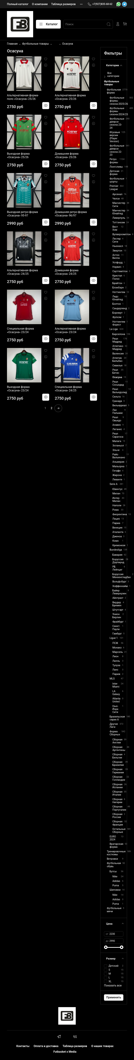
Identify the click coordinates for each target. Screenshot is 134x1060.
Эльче (116, 450)
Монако (117, 647)
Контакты (22, 1046)
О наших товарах (102, 1046)
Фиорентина (119, 514)
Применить (113, 997)
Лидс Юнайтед (117, 298)
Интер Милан (116, 500)
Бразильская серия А (117, 718)
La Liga (114, 329)
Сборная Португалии (119, 808)
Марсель (117, 652)
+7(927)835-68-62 (100, 4)
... (55, 43)
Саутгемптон (119, 271)
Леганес (117, 429)
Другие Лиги (114, 725)
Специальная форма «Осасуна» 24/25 (68, 388)
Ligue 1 (114, 638)
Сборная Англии (117, 741)
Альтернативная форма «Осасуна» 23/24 (70, 330)
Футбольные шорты (117, 180)
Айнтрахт (117, 597)
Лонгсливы (116, 166)
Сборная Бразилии (118, 763)
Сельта (116, 396)
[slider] (105, 947)
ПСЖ (115, 643)
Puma (115, 885)
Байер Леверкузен (119, 592)
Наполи (116, 505)
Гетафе (116, 470)
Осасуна (117, 377)
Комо (115, 540)
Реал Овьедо (116, 419)
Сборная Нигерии (117, 801)
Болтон (116, 303)
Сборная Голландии (118, 778)
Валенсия (118, 353)
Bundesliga (116, 549)
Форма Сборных (115, 733)
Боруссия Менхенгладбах (121, 576)
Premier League (114, 188)
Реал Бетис (115, 371)
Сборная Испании (117, 786)
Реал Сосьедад (118, 383)
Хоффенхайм (120, 586)
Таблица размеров (63, 4)
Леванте (117, 479)
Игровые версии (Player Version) (115, 137)
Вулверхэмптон (121, 234)
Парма (116, 523)
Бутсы (113, 871)
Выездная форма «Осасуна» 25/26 (18, 155)
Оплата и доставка (46, 1046)
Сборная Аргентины (118, 749)
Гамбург (117, 633)
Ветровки (112, 858)
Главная (12, 43)
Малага (116, 441)
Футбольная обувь (114, 865)
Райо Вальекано (118, 456)
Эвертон (117, 250)
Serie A (113, 484)
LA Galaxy (116, 693)
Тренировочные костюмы (116, 853)
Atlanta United (116, 700)
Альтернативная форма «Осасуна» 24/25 (22, 272)
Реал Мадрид (117, 340)
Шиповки (115, 889)
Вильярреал (119, 405)
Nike (114, 876)
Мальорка (118, 466)
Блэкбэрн (118, 287)
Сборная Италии (117, 793)
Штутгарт (117, 609)
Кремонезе (118, 545)
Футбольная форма (114, 91)
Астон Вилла (116, 257)
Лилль (116, 661)
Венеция (117, 527)
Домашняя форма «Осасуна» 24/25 (67, 272)
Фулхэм (116, 317)
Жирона (117, 475)
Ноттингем (118, 292)
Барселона (118, 334)
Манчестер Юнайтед (118, 212)
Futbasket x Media (64, 1051)
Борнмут (117, 312)
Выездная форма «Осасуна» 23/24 (18, 388)
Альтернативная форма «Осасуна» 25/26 (70, 97)
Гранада (117, 401)
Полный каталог (17, 4)
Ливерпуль (118, 217)
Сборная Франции (117, 823)
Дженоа (117, 536)
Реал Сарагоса (117, 435)
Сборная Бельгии (117, 756)
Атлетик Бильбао (117, 359)
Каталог (48, 24)
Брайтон (117, 283)
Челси (116, 198)
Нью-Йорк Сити (115, 709)
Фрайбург (118, 621)
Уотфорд (117, 262)
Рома (115, 509)
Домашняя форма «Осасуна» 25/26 (67, 155)
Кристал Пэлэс (117, 277)
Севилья (117, 365)
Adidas (116, 881)
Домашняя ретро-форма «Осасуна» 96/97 (71, 213)
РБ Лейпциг (117, 568)
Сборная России (117, 816)
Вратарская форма (116, 845)
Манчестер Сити (118, 205)
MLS (112, 678)
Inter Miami (115, 685)
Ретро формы (114, 161)
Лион (115, 656)
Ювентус (117, 489)
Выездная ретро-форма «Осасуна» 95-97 (22, 213)
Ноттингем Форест (118, 323)
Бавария (117, 554)
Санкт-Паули (116, 628)
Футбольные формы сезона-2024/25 (119, 111)
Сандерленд (119, 308)
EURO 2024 (113, 838)
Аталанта (117, 532)
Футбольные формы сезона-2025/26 (119, 100)
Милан (116, 493)
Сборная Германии (118, 771)
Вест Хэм (115, 228)
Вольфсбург (119, 581)
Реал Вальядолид (119, 391)
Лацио (116, 518)
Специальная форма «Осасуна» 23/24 (20, 330)
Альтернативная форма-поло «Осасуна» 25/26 (23, 97)
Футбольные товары (35, 43)
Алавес (116, 424)
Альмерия (118, 461)
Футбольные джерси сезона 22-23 (117, 150)
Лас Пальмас (117, 412)
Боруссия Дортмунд (118, 561)
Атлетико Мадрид (117, 348)
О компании (40, 4)
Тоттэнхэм (118, 222)
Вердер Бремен (116, 604)
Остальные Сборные (118, 831)
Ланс (115, 669)
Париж (116, 674)
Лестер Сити (116, 240)
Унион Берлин (116, 616)
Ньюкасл (117, 246)
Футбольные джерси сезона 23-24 (117, 123)
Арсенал (117, 194)
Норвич (116, 266)
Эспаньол (118, 445)
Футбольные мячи (114, 910)
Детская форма (114, 173)
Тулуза (116, 665)
